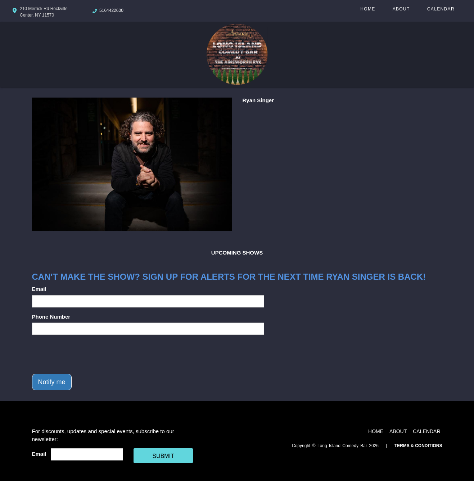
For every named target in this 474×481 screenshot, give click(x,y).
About (401, 9)
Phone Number (51, 317)
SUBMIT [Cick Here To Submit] (163, 456)
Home (367, 9)
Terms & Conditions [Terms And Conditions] (418, 445)
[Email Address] (87, 454)
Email (39, 289)
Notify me (52, 382)
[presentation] (86, 354)
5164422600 (111, 10)
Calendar (441, 9)
